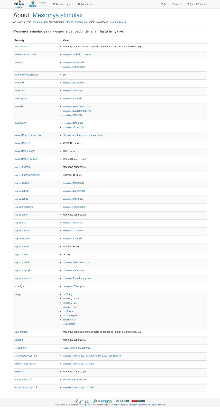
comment (21, 331)
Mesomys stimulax (58, 15)
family (19, 82)
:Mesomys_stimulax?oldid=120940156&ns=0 (92, 355)
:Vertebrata (73, 127)
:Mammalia (73, 62)
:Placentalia (74, 66)
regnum (22, 238)
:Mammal (69, 319)
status (21, 254)
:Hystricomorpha (76, 106)
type (18, 294)
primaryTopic (25, 387)
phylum (20, 123)
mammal (37, 22)
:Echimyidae (74, 82)
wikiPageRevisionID (27, 159)
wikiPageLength (25, 151)
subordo (22, 262)
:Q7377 (70, 307)
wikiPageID (22, 143)
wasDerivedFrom (26, 355)
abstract (21, 46)
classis (22, 182)
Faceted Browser (171, 4)
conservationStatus (27, 74)
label (19, 339)
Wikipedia (86, 405)
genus (20, 90)
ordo (20, 222)
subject (20, 286)
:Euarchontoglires (77, 110)
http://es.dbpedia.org (77, 22)
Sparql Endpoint (197, 4)
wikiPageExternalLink (28, 135)
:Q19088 (71, 298)
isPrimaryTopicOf (25, 363)
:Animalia (72, 98)
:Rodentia (72, 115)
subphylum (24, 270)
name (21, 214)
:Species (69, 323)
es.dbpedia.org (118, 22)
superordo (23, 278)
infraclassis (24, 206)
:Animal (68, 311)
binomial (22, 167)
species (22, 246)
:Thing (67, 294)
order (19, 106)
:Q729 (69, 302)
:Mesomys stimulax (77, 347)
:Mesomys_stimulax (78, 363)
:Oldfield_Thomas (77, 54)
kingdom (21, 98)
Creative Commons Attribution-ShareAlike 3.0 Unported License (139, 405)
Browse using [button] (63, 4)
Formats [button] (85, 4)
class (19, 62)
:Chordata (73, 123)
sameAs (20, 347)
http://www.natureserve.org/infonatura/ (83, 135)
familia (22, 190)
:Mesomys (73, 90)
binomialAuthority (25, 54)
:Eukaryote (70, 315)
